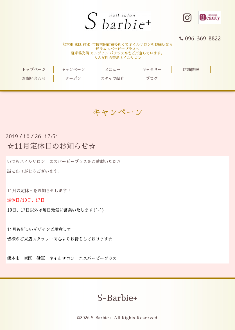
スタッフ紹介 (112, 79)
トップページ (34, 70)
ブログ (152, 79)
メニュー (112, 70)
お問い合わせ (34, 79)
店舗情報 (191, 70)
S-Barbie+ (117, 298)
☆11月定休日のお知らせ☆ (51, 146)
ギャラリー (152, 70)
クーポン (73, 79)
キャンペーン (73, 70)
